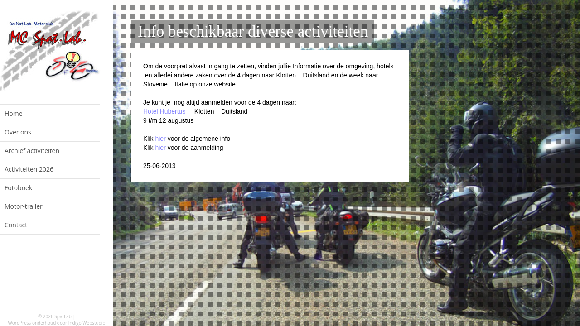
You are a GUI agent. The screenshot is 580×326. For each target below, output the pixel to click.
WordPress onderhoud (32, 323)
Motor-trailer (24, 206)
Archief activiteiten (32, 150)
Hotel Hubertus (164, 111)
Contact (16, 225)
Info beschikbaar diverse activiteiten (253, 31)
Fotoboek (18, 187)
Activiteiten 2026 (29, 169)
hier (160, 138)
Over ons (18, 132)
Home (14, 113)
